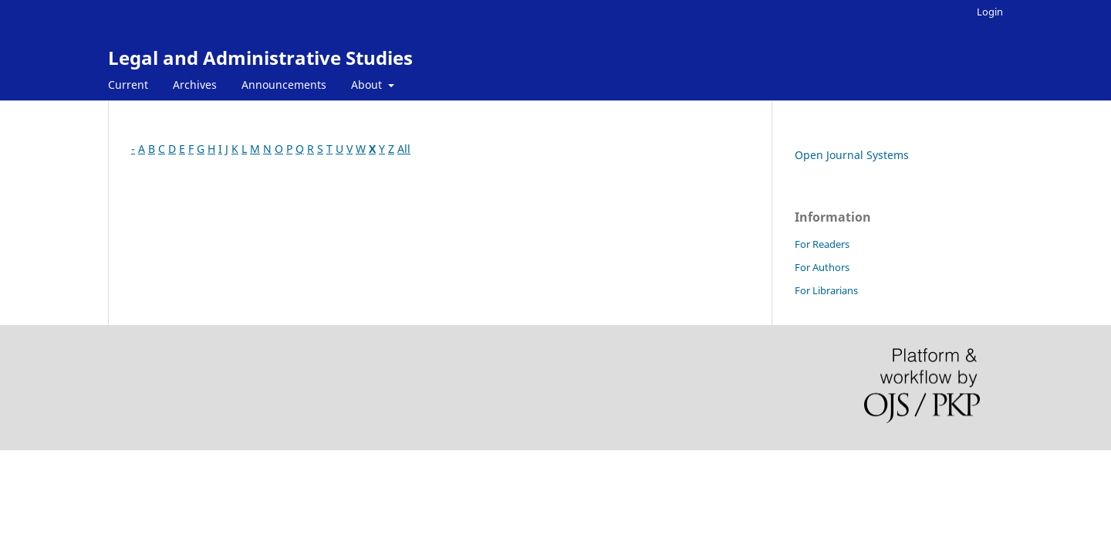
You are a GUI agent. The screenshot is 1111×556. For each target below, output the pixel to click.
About (368, 84)
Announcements (283, 84)
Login (990, 12)
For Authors (822, 267)
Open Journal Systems (852, 154)
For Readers (822, 244)
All (403, 148)
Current (128, 84)
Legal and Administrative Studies (260, 57)
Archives (195, 84)
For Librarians (826, 290)
